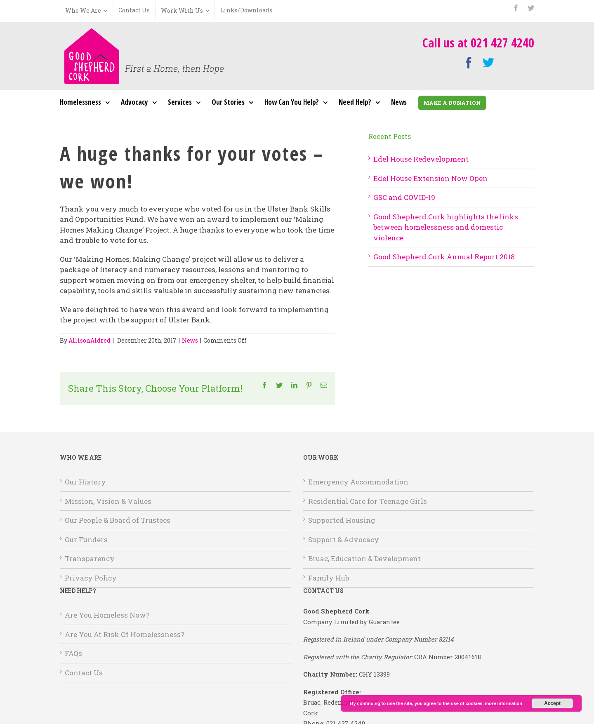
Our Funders (86, 539)
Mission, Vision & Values (108, 501)
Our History (85, 482)
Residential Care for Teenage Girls (367, 501)
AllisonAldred (89, 340)
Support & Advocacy (343, 539)
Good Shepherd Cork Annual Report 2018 (444, 256)
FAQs (73, 653)
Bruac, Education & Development (364, 558)
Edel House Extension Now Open (430, 178)
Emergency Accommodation (358, 482)
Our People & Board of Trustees (117, 520)
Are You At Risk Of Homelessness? (124, 634)
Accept (552, 703)
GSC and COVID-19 (404, 197)
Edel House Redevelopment (421, 159)
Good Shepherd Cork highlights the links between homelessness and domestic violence (445, 227)
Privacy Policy (91, 578)
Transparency (90, 558)
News (190, 340)
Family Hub (328, 578)
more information (503, 703)
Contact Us (84, 672)
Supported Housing (341, 520)
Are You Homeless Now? (107, 615)
